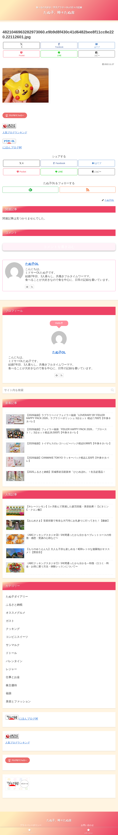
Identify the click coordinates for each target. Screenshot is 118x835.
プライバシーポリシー (30, 825)
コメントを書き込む (59, 247)
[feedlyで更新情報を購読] (30, 190)
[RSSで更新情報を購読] (88, 190)
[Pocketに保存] (21, 53)
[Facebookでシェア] (59, 45)
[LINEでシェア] (59, 53)
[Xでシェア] (21, 45)
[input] (59, 390)
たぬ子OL (32, 264)
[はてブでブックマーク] (96, 45)
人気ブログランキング (14, 132)
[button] (96, 53)
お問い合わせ (87, 825)
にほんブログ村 (12, 147)
